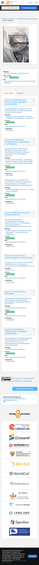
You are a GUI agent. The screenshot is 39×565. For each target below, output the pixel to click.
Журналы (12, 19)
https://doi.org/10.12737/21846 (15, 316)
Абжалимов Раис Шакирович (15, 349)
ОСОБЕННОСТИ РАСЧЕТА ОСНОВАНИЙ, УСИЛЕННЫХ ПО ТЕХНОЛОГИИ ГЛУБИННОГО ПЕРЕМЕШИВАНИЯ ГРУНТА (19, 264)
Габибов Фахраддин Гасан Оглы (17, 189)
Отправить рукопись (29, 8)
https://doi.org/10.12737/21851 (15, 242)
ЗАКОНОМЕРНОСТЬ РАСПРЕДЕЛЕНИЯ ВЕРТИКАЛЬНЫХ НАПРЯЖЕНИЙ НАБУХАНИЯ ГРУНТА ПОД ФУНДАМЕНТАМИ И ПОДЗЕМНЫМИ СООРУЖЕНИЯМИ (18, 341)
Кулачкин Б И (29, 118)
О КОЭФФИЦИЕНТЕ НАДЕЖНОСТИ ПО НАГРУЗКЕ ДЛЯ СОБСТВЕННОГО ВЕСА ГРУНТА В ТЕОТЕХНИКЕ (18, 110)
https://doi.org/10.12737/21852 (15, 278)
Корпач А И (9, 270)
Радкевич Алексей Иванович (16, 116)
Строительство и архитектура (27, 19)
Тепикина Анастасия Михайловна (14, 398)
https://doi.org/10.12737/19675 (15, 171)
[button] (2, 2)
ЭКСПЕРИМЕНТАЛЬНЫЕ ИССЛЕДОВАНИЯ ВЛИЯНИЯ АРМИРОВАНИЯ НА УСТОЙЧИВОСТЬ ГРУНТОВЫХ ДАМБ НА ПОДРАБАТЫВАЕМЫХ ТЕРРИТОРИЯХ (18, 223)
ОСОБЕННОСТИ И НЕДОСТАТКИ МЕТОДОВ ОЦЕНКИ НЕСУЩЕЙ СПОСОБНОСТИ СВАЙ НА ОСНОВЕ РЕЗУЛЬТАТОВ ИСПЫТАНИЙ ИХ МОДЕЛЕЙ (17, 152)
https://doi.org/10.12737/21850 (15, 199)
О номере (20, 93)
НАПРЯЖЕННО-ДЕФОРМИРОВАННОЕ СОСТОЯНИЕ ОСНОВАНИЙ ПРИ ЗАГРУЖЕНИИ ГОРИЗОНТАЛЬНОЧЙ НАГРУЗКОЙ (18, 301)
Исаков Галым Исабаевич (15, 160)
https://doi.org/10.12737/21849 (15, 126)
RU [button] (36, 2)
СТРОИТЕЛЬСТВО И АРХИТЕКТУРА (16, 73)
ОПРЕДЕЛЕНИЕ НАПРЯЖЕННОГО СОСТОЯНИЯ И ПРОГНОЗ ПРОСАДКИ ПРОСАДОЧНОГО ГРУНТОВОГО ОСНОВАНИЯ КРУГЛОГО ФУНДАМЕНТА (18, 182)
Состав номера (8, 93)
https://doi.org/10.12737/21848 (15, 357)
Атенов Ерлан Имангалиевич (23, 163)
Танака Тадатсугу (12, 230)
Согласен (32, 556)
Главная (4, 19)
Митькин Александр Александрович (19, 117)
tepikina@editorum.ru (10, 400)
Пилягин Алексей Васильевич (16, 308)
